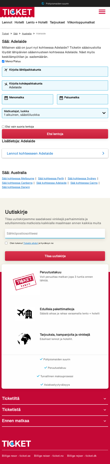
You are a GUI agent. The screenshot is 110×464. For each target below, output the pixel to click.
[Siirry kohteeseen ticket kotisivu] (17, 11)
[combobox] (57, 73)
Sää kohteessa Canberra (17, 182)
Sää (15, 33)
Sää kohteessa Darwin (16, 187)
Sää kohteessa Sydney (82, 178)
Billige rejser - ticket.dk (82, 455)
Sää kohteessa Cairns (84, 182)
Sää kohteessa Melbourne (18, 178)
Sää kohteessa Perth (51, 178)
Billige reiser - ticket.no (49, 455)
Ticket (5, 33)
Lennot (7, 22)
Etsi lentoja (55, 133)
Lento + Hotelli (36, 22)
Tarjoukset (57, 22)
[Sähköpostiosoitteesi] (55, 233)
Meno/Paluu (11, 61)
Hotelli (19, 22)
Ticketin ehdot (30, 243)
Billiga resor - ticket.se (16, 455)
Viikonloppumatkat (81, 22)
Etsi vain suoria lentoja (18, 126)
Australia (27, 33)
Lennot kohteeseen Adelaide (30, 153)
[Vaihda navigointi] (102, 12)
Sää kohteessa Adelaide (51, 182)
